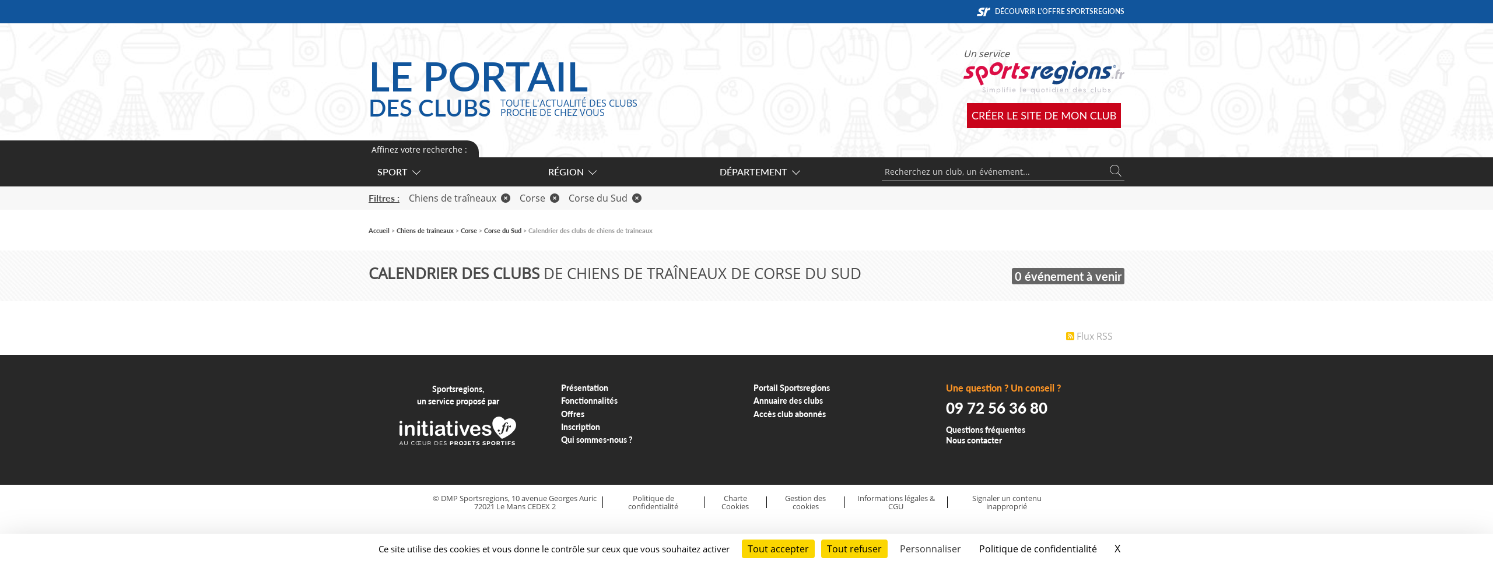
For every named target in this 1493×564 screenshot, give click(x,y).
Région (571, 171)
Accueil (379, 230)
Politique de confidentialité (653, 502)
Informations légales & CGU (896, 502)
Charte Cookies (735, 502)
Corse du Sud (605, 198)
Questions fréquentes (985, 430)
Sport (398, 171)
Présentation (584, 388)
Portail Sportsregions (791, 388)
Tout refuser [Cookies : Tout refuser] (854, 548)
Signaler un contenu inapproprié (1007, 502)
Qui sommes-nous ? (597, 440)
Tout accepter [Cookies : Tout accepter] (778, 548)
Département (759, 171)
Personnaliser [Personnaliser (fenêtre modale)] (930, 548)
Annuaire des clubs (788, 401)
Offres (572, 414)
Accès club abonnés (789, 414)
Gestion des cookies (805, 502)
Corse (539, 198)
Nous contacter (974, 440)
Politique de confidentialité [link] (1038, 548)
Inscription (580, 427)
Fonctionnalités (589, 401)
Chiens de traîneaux (459, 198)
